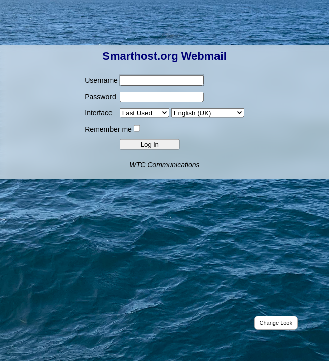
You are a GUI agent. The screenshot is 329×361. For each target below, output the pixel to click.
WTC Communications (164, 164)
